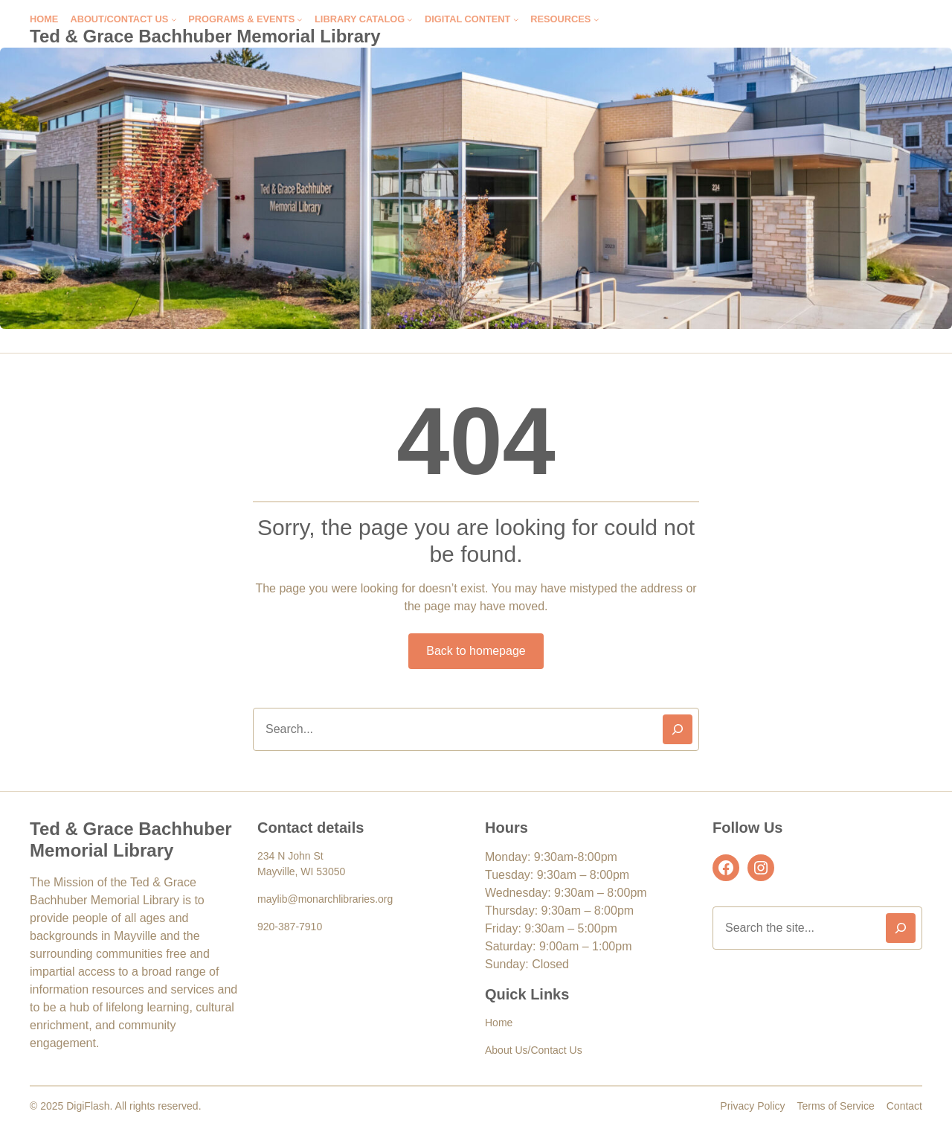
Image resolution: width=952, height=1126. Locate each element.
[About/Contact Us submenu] (174, 19)
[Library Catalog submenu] (410, 19)
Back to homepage (475, 650)
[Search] (677, 729)
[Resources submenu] (596, 19)
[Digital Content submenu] (516, 19)
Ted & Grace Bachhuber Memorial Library (205, 36)
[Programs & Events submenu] (300, 19)
